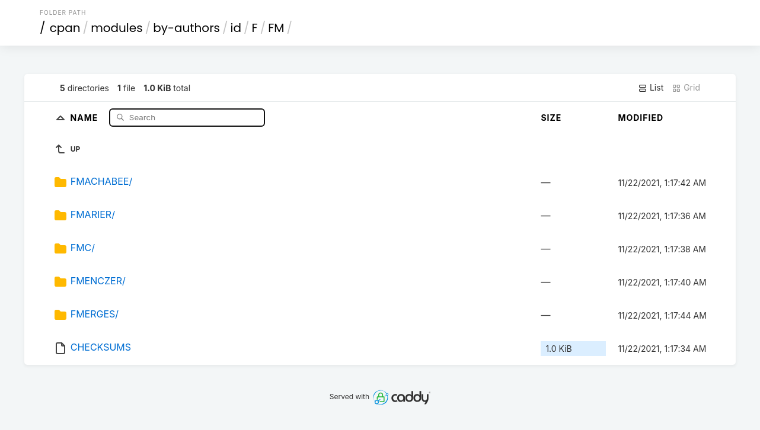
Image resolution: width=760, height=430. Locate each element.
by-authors (186, 28)
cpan (65, 28)
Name (86, 117)
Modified (640, 118)
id (236, 28)
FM (276, 28)
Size (551, 118)
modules (116, 28)
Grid (686, 87)
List (650, 87)
